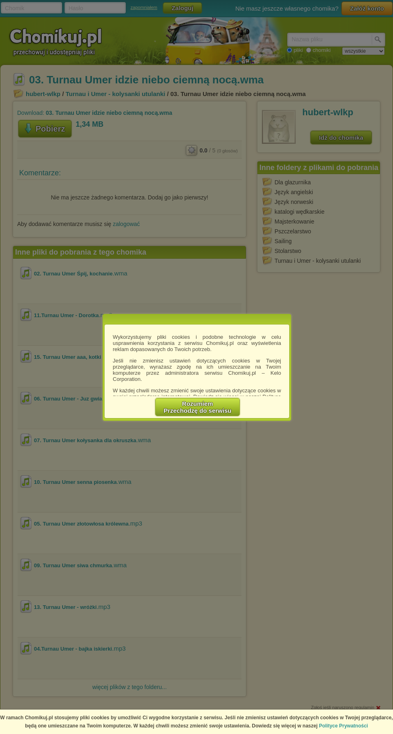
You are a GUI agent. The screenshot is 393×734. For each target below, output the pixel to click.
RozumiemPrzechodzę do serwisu (198, 407)
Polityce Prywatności (343, 726)
